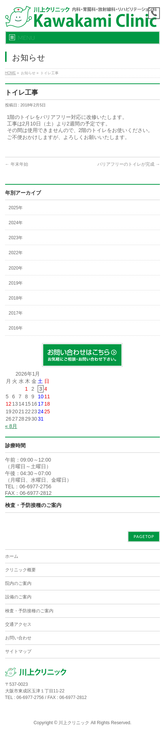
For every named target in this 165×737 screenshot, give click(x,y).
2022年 (16, 252)
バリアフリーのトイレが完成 (128, 164)
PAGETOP (144, 536)
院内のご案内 (18, 583)
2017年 (16, 313)
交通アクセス (18, 624)
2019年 (16, 283)
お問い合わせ (18, 637)
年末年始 (16, 164)
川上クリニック (74, 722)
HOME (10, 73)
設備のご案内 (18, 596)
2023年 (16, 237)
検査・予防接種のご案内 (33, 505)
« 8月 (11, 426)
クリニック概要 (20, 569)
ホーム (11, 556)
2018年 (16, 298)
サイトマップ (18, 651)
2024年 (16, 222)
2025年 (16, 207)
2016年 (16, 328)
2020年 (16, 268)
